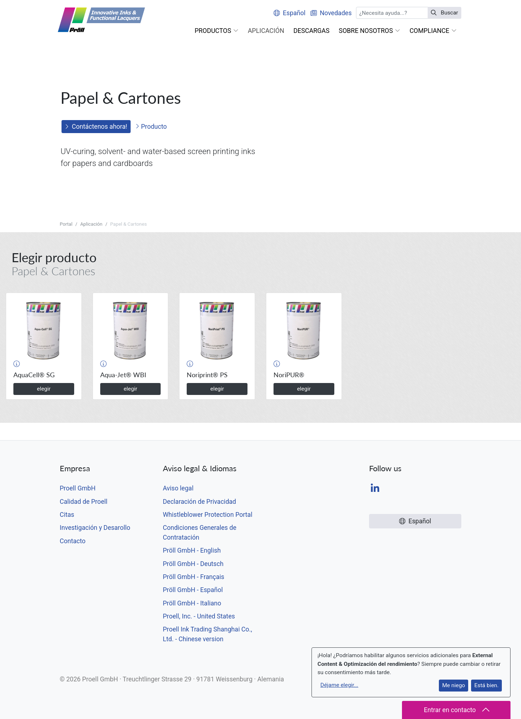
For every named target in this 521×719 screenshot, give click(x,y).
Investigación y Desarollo (95, 527)
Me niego (453, 685)
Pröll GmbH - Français (193, 576)
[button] (216, 30)
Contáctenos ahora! (96, 126)
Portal (66, 224)
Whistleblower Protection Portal (207, 514)
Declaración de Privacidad (199, 501)
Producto (151, 126)
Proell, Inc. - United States (199, 616)
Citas (67, 514)
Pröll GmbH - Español (193, 590)
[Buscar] (392, 13)
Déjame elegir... (340, 685)
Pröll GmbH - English (192, 550)
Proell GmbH (78, 488)
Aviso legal (178, 488)
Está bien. (486, 685)
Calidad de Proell (83, 501)
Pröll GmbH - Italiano (192, 603)
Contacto (72, 541)
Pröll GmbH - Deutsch (193, 563)
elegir (44, 389)
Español (289, 13)
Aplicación (91, 224)
